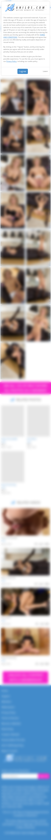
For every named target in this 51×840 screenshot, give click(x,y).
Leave (45, 71)
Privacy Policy (11, 61)
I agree (22, 71)
